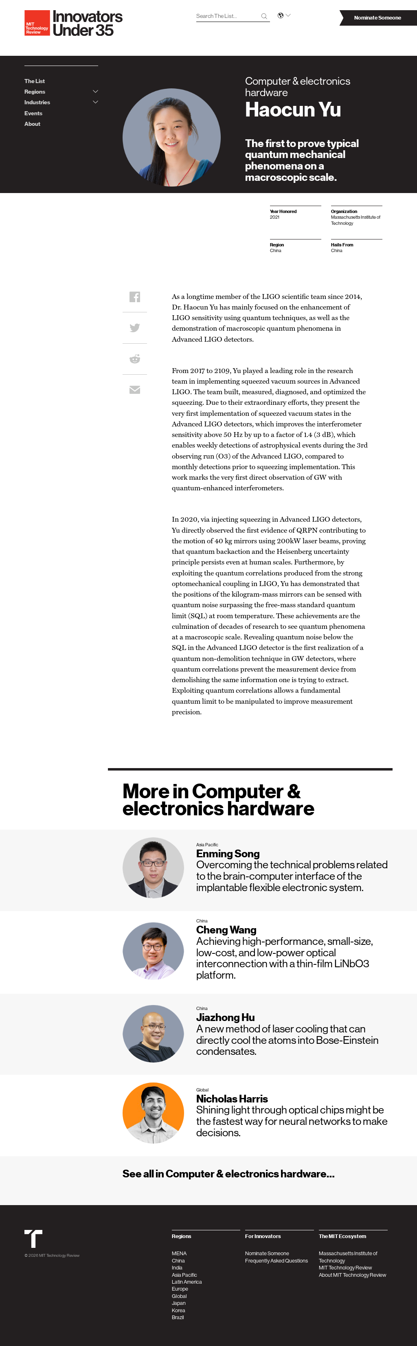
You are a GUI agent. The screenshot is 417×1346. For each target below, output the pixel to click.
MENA (179, 1253)
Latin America (187, 1282)
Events (33, 113)
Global (179, 1296)
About (32, 124)
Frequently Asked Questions (276, 1261)
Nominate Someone (267, 1253)
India (177, 1268)
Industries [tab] (61, 102)
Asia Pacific (184, 1275)
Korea (178, 1310)
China (178, 1261)
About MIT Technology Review (352, 1275)
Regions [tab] (61, 92)
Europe (180, 1289)
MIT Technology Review (59, 1255)
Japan (179, 1303)
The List (34, 81)
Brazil (178, 1317)
